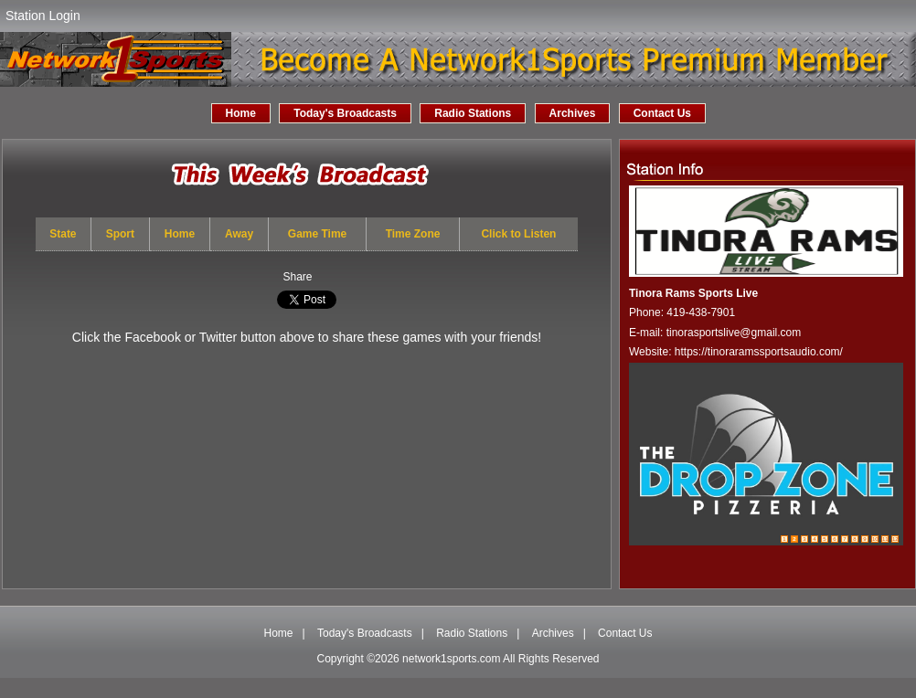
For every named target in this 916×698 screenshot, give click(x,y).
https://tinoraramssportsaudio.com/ (759, 351)
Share (297, 276)
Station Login (42, 15)
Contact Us (662, 113)
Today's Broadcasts (345, 113)
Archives (572, 113)
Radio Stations (472, 113)
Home (241, 113)
